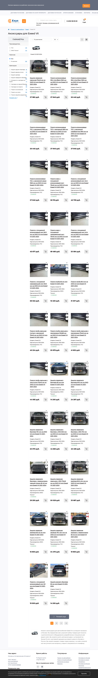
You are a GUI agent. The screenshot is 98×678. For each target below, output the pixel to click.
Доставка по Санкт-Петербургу (36, 11)
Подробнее (42, 675)
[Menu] (24, 20)
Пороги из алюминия (18, 88)
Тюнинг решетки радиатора (18, 94)
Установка (78, 11)
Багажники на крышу (63, 660)
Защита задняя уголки (18, 71)
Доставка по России (54, 11)
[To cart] (45, 96)
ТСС (18, 46)
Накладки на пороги (18, 85)
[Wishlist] (46, 61)
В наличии (18, 60)
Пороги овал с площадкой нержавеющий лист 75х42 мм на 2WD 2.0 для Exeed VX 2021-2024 (59, 233)
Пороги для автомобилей (64, 658)
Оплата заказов (68, 11)
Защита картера (18, 73)
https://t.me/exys (42, 665)
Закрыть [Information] (86, 4)
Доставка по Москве (17, 11)
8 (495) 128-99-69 (72, 19)
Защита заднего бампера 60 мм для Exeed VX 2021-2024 (59, 583)
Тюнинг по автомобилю (17, 28)
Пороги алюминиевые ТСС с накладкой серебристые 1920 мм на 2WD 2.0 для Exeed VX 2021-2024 (79, 130)
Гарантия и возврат (84, 668)
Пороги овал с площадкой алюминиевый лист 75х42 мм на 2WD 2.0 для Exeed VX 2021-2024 (59, 182)
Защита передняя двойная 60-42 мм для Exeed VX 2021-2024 (37, 531)
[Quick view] (46, 57)
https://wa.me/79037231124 (38, 665)
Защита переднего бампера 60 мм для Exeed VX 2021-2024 (57, 381)
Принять (84, 673)
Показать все (13, 96)
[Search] (38, 19)
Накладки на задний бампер (18, 83)
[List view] (82, 38)
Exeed (27, 28)
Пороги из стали (18, 91)
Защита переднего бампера (18, 76)
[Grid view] (86, 38)
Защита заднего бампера (18, 68)
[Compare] (46, 64)
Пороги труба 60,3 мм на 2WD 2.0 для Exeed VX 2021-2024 (79, 282)
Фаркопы (59, 662)
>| (66, 622)
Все (11, 57)
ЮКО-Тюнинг (18, 49)
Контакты (87, 11)
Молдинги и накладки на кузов (18, 79)
